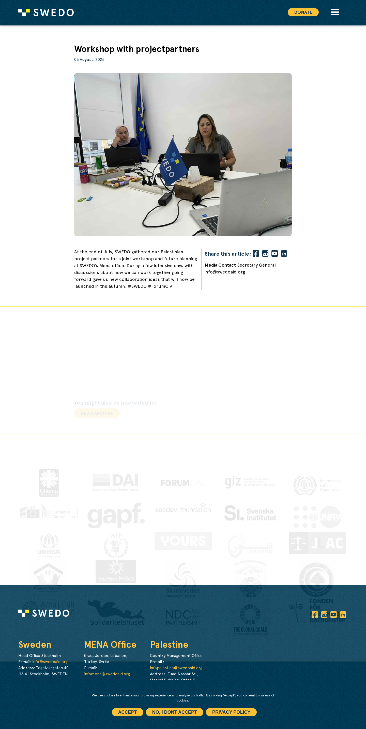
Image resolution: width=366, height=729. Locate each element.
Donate (303, 12)
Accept (127, 712)
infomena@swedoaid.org (107, 673)
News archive (97, 413)
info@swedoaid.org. (50, 661)
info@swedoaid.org (225, 272)
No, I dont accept (174, 712)
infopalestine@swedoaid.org (176, 667)
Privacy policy (231, 712)
